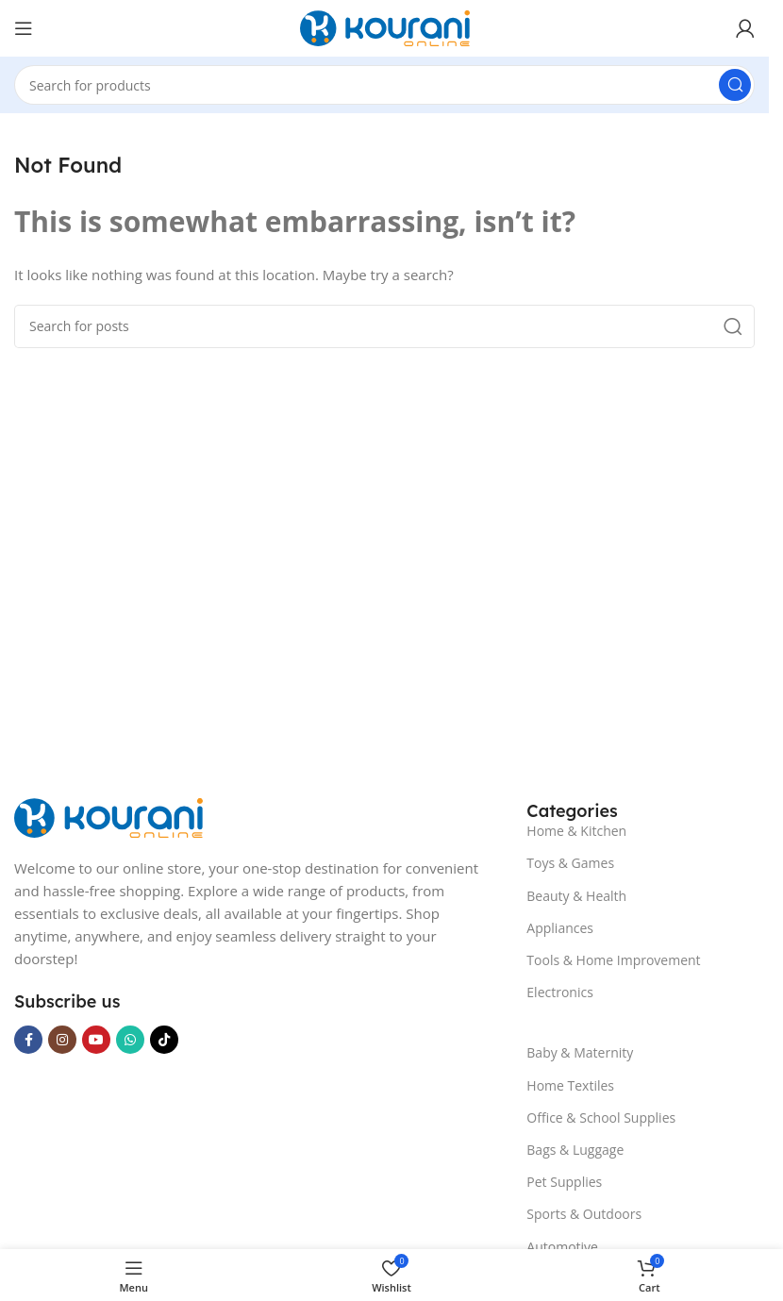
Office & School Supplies (600, 1117)
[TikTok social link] (164, 1040)
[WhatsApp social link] (130, 1040)
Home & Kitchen (576, 831)
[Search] (384, 85)
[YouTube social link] (96, 1040)
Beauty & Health (576, 896)
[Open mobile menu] (23, 28)
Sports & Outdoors (583, 1214)
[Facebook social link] (28, 1040)
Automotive (562, 1247)
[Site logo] (385, 26)
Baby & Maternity (579, 1052)
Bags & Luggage (575, 1150)
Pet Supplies (564, 1182)
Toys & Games (570, 863)
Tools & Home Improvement (613, 960)
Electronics (559, 992)
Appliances (559, 928)
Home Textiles (570, 1085)
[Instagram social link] (62, 1040)
